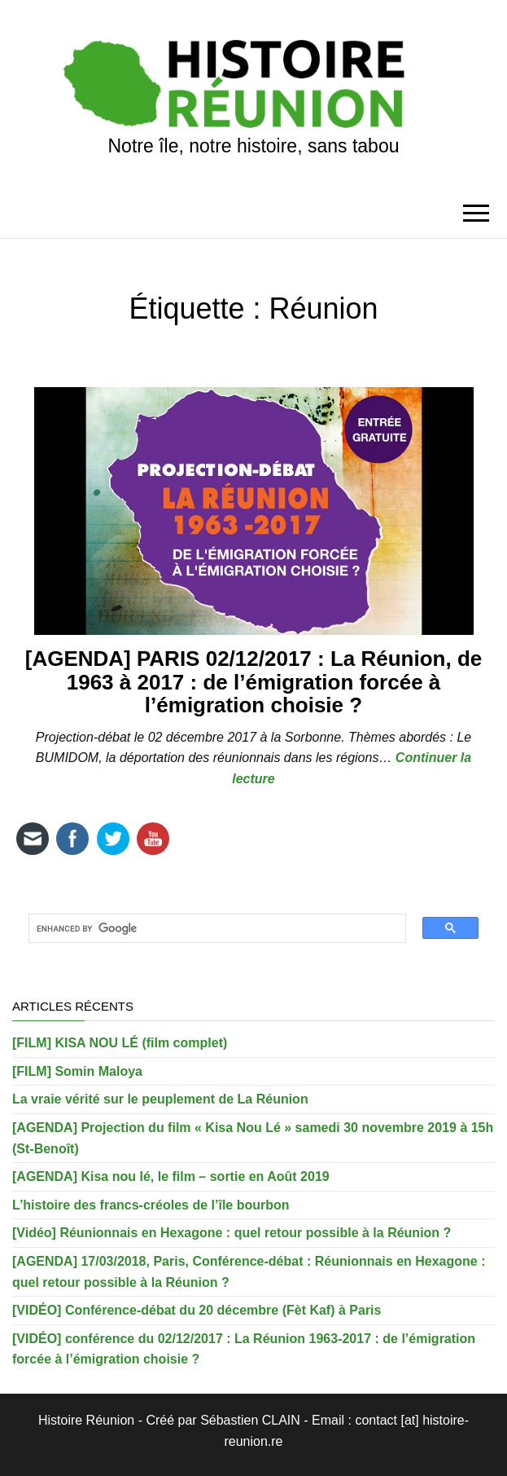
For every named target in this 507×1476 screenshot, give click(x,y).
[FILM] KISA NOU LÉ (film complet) (119, 1043)
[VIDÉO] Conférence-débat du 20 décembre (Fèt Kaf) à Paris (196, 1310)
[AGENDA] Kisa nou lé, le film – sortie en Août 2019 (171, 1176)
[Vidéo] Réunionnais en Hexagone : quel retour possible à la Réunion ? (231, 1233)
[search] (211, 929)
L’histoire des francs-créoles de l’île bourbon (151, 1205)
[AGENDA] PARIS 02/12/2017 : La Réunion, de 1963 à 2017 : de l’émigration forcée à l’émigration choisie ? (254, 681)
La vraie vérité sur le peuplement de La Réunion (160, 1099)
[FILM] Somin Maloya (77, 1071)
